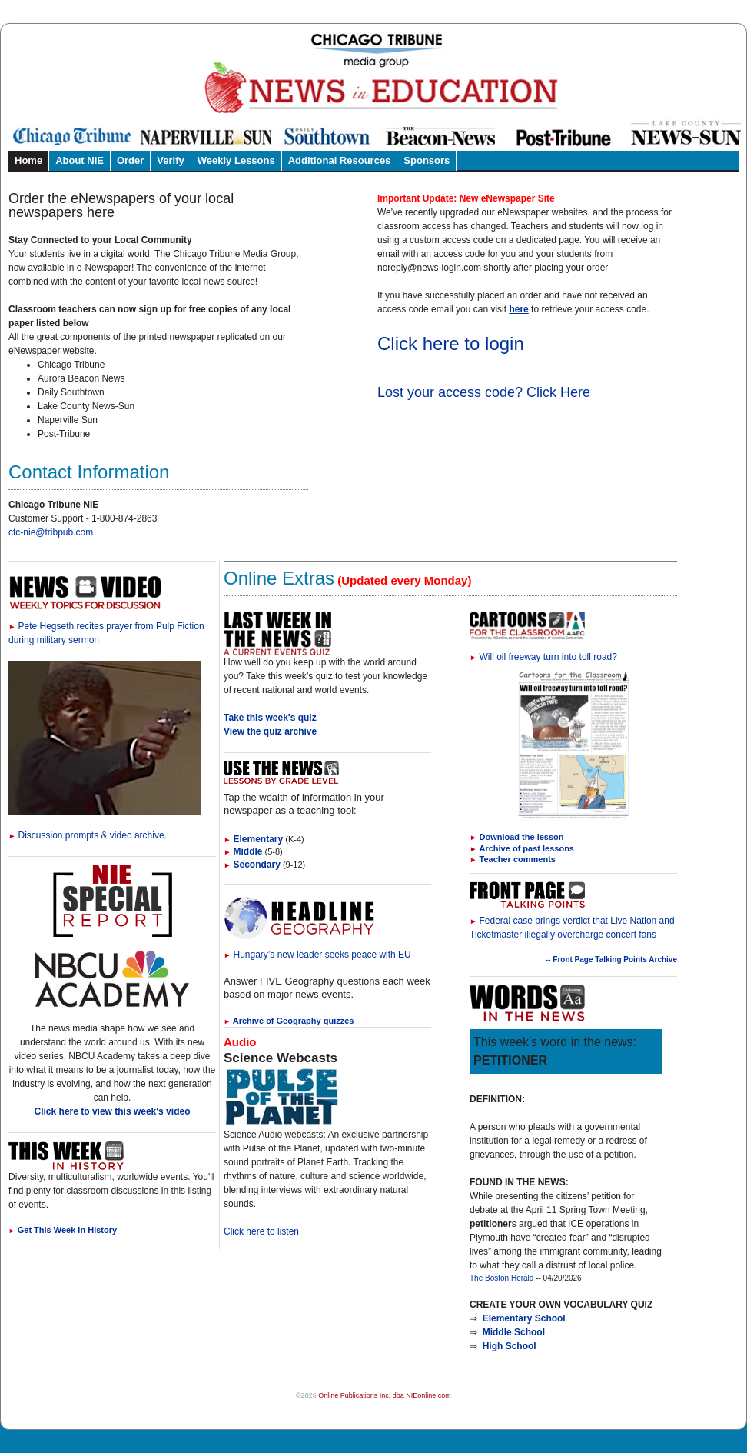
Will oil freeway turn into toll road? (543, 657)
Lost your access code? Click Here (483, 392)
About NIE (79, 160)
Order (130, 160)
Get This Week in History (62, 1230)
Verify (170, 160)
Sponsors (426, 160)
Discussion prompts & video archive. (87, 835)
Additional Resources (339, 160)
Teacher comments (518, 859)
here (518, 309)
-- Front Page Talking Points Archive (611, 959)
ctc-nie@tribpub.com (50, 532)
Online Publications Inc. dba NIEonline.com (384, 1395)
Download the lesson (522, 836)
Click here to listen (261, 1231)
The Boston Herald (501, 1278)
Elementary (253, 839)
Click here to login (450, 343)
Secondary (252, 864)
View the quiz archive (270, 731)
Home (28, 160)
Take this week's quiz (270, 717)
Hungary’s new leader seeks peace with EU (317, 954)
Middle (243, 851)
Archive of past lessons (527, 848)
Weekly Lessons (236, 160)
